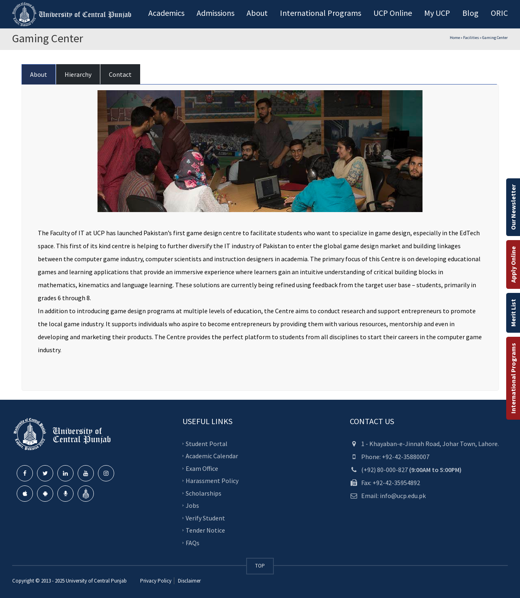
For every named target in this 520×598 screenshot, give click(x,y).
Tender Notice (205, 530)
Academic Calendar (212, 456)
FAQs (192, 542)
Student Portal (207, 443)
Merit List (513, 313)
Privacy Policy (155, 580)
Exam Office (202, 468)
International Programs (513, 378)
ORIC (499, 13)
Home (455, 37)
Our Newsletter (513, 207)
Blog (470, 13)
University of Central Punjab (96, 580)
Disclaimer (189, 580)
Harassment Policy (212, 481)
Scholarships (203, 493)
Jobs (192, 505)
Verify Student (205, 518)
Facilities (471, 37)
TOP (260, 565)
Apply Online (513, 264)
